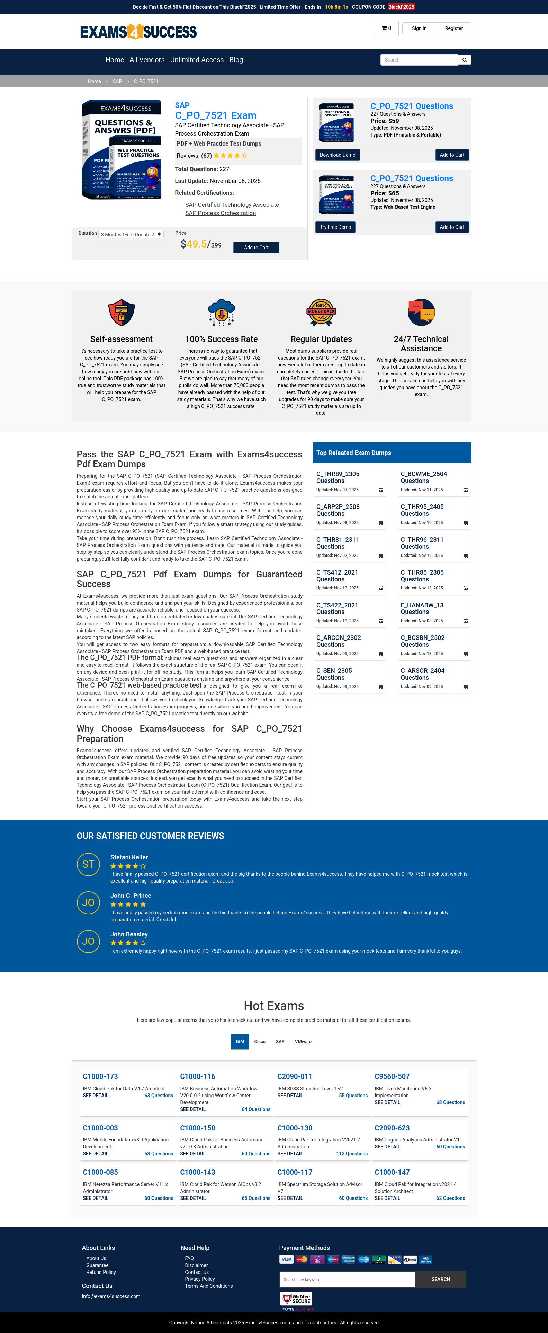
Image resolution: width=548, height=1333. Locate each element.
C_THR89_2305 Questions (337, 477)
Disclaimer (196, 1265)
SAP (117, 81)
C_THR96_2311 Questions (422, 543)
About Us (96, 1258)
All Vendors (146, 60)
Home (115, 60)
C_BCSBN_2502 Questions (423, 641)
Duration (88, 233)
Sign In (419, 28)
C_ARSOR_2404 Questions (423, 674)
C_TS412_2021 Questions (337, 576)
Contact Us (197, 1272)
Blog (236, 60)
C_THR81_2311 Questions (337, 543)
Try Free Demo (335, 227)
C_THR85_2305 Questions (422, 576)
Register (454, 28)
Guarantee (98, 1265)
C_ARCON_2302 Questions (338, 641)
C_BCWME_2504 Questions (424, 477)
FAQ (189, 1258)
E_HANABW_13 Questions (422, 609)
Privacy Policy (200, 1279)
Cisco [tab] (260, 1041)
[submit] (464, 60)
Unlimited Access (197, 60)
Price (181, 233)
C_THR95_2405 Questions (422, 510)
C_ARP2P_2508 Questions (338, 510)
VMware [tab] (303, 1041)
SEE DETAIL (96, 1095)
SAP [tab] (280, 1041)
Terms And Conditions (209, 1286)
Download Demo (338, 155)
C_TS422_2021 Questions (337, 609)
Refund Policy (101, 1272)
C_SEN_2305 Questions (334, 674)
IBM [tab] (240, 1041)
